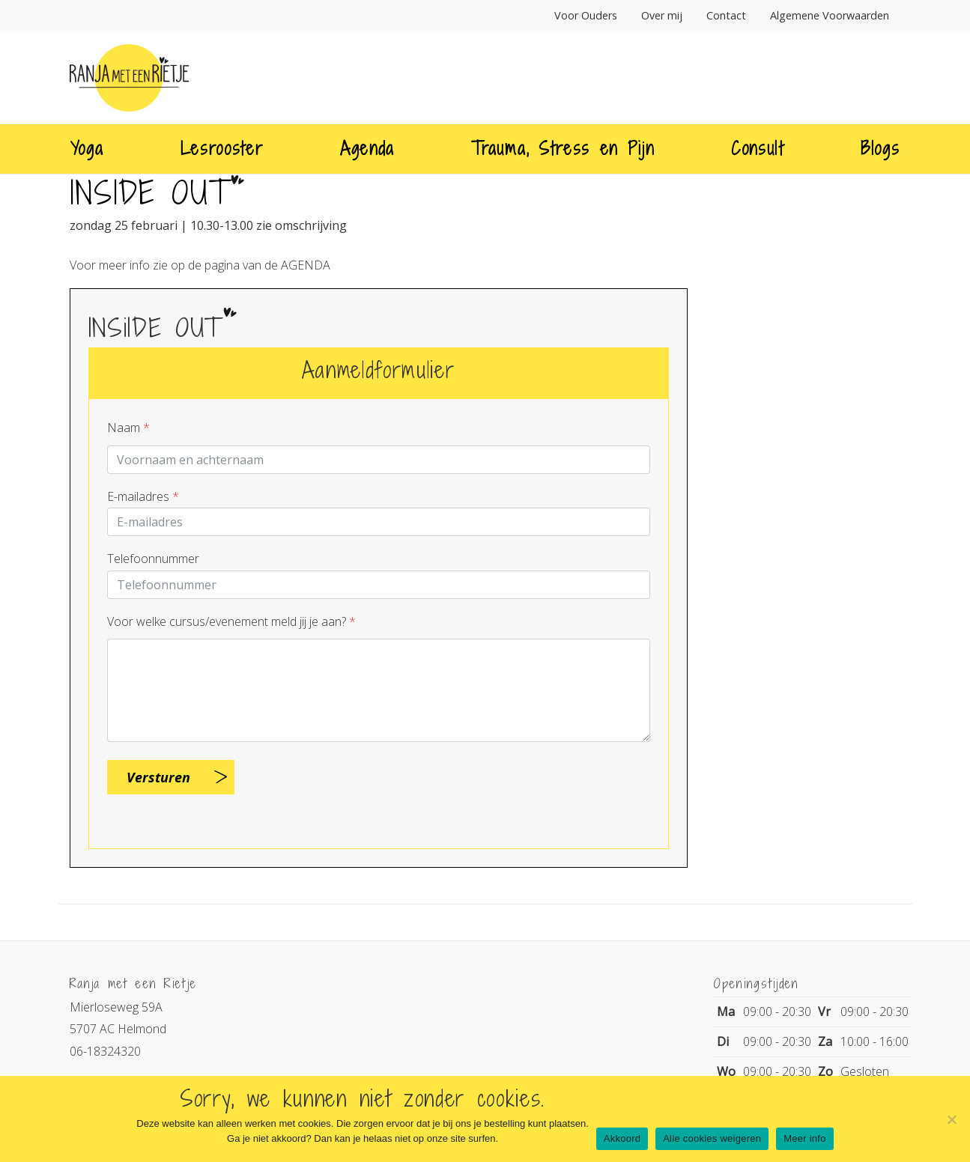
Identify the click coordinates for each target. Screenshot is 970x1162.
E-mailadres (143, 496)
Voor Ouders (585, 15)
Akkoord (622, 1138)
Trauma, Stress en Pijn (562, 148)
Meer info (804, 1138)
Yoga (87, 148)
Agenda (367, 148)
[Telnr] (378, 585)
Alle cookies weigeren (712, 1138)
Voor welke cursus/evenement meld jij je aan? (231, 621)
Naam (128, 427)
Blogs (880, 148)
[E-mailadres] (378, 522)
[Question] (378, 690)
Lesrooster (222, 148)
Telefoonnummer (153, 558)
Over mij (661, 15)
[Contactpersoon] (378, 459)
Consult (757, 148)
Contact (726, 15)
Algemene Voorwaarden (829, 15)
